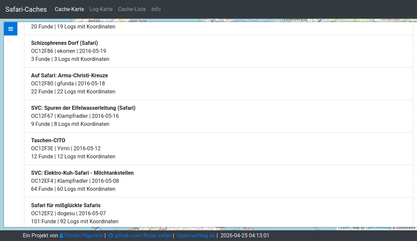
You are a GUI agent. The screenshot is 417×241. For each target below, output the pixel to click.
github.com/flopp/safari (139, 235)
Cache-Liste (132, 9)
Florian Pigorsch (81, 235)
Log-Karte (101, 9)
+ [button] (408, 28)
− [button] (408, 38)
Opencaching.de (196, 235)
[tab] (10, 28)
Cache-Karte (69, 9)
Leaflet (343, 228)
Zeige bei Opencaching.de (86, 73)
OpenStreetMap (379, 228)
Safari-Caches (26, 9)
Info (156, 9)
